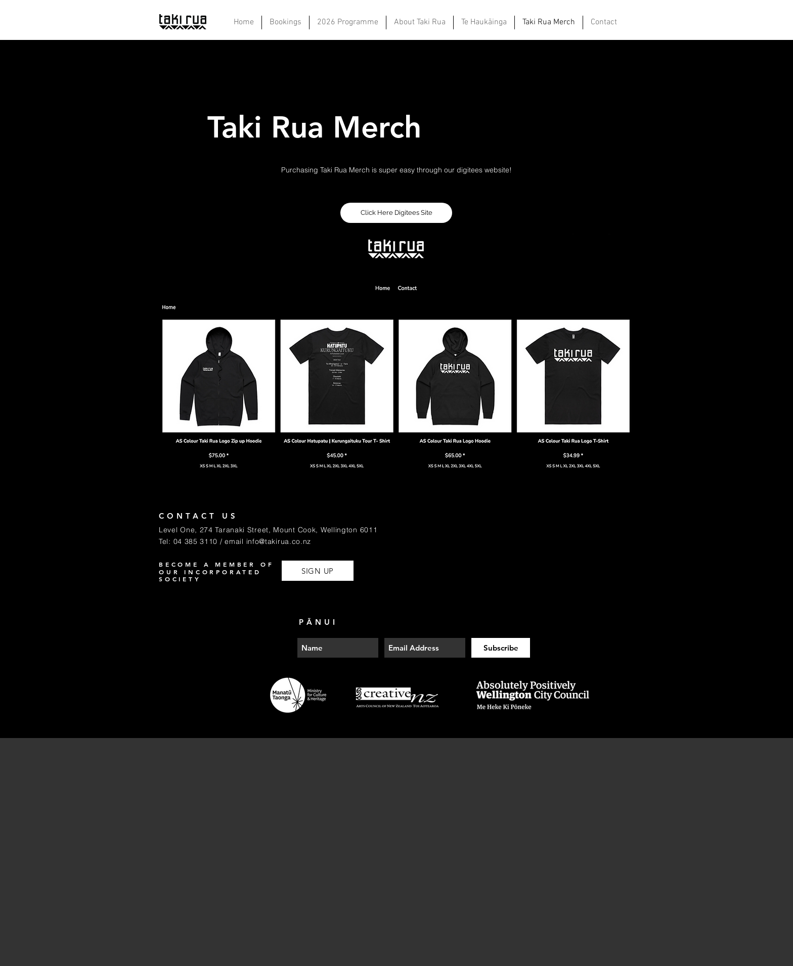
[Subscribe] (500, 648)
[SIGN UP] (318, 571)
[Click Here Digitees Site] (396, 213)
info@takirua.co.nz (279, 541)
